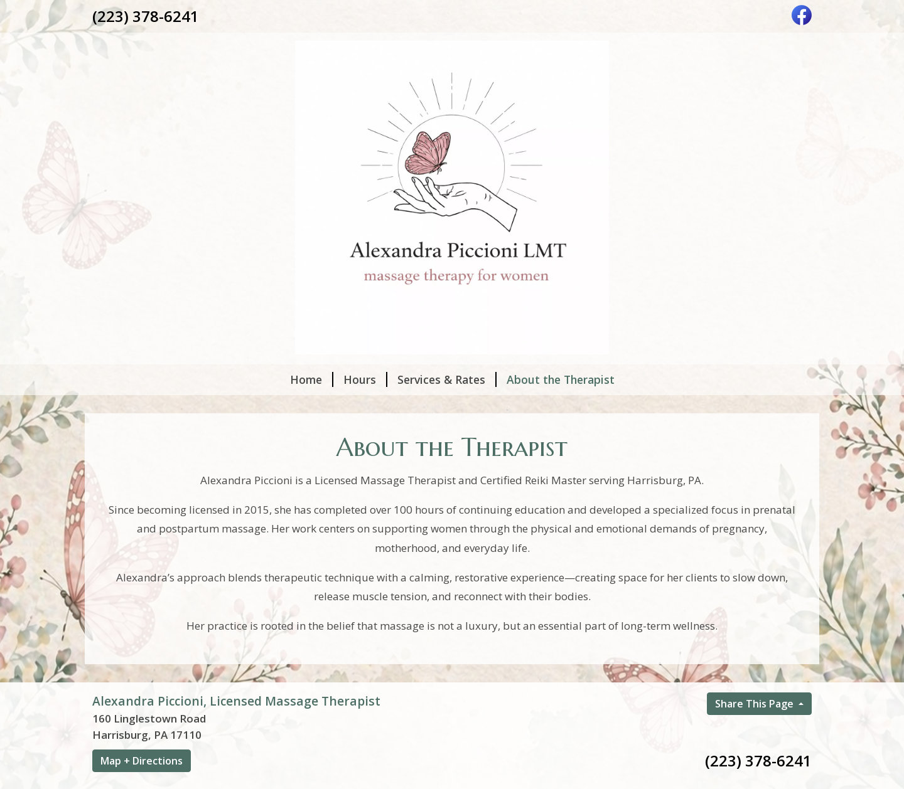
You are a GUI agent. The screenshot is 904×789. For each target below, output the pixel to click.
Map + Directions (141, 761)
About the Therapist (561, 379)
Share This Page (755, 704)
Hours (365, 379)
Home (311, 379)
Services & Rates (447, 379)
